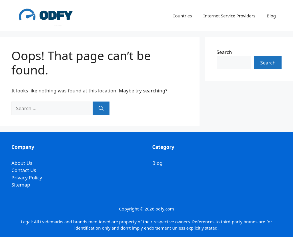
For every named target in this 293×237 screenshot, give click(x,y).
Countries (182, 16)
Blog (271, 16)
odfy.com (165, 209)
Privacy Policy (26, 177)
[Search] (101, 108)
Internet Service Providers (229, 16)
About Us (21, 163)
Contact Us (23, 170)
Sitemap (20, 184)
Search (224, 52)
